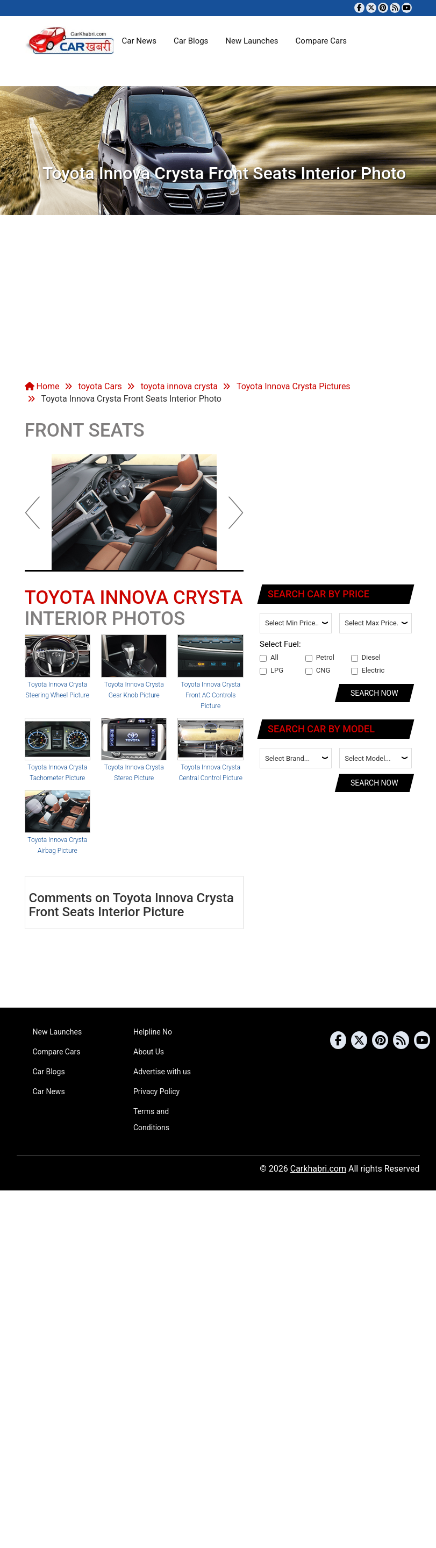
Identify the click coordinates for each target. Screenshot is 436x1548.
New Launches (251, 41)
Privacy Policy (156, 1091)
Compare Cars (321, 41)
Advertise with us (162, 1071)
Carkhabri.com (318, 1169)
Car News (139, 41)
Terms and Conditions (151, 1119)
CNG (318, 670)
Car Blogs (191, 41)
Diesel (366, 657)
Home (42, 386)
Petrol (319, 657)
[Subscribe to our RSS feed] (395, 8)
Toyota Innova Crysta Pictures (294, 386)
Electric (368, 670)
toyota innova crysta (179, 386)
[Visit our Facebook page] (359, 8)
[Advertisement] (218, 295)
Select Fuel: (280, 644)
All (269, 657)
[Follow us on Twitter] (371, 8)
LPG (271, 670)
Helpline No (152, 1032)
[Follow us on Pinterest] (383, 8)
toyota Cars (99, 386)
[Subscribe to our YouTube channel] (407, 8)
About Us (148, 1051)
